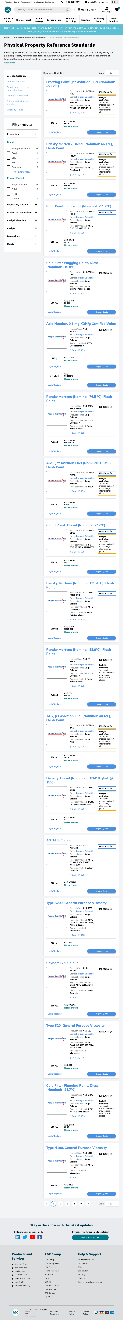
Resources (25, 2)
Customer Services (86, 1259)
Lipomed (49, 1296)
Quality (17, 2)
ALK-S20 (87, 1031)
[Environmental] (12, 1275)
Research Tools (21, 1264)
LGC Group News (52, 1263)
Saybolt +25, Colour (62, 963)
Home (7, 37)
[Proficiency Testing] (12, 1286)
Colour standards (16, 81)
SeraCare (49, 1274)
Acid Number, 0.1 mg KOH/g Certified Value (81, 324)
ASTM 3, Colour (58, 840)
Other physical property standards (19, 103)
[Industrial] (12, 1282)
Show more (24, 171)
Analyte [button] (22, 228)
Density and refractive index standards (18, 88)
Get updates (88, 1237)
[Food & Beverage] (12, 1271)
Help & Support (37, 2)
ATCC (47, 1278)
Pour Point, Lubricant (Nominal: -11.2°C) (78, 206)
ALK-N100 (87, 1153)
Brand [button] (22, 142)
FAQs (80, 1267)
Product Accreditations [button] (22, 212)
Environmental (21, 1275)
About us (8, 2)
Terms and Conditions (54, 1312)
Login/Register (55, 132)
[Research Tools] (12, 1264)
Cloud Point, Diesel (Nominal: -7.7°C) (75, 525)
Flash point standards (18, 95)
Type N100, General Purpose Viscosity (76, 1148)
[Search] (67, 9)
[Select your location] (115, 2)
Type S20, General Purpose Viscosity (75, 1025)
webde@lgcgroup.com (98, 2)
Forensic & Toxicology (23, 1278)
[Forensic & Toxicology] (12, 1278)
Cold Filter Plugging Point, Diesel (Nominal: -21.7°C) (73, 1087)
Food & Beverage (22, 1271)
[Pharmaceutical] (12, 1268)
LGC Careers (50, 1267)
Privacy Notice (72, 1312)
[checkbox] (8, 148)
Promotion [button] (22, 134)
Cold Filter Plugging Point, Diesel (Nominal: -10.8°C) (73, 265)
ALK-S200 (87, 908)
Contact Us (83, 1263)
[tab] (22, 134)
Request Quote (102, 132)
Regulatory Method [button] (22, 204)
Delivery (81, 1274)
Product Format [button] (22, 178)
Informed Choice (52, 1285)
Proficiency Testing (22, 1285)
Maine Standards (52, 1271)
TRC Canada (50, 1293)
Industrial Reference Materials (29, 37)
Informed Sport (51, 1289)
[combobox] (43, 10)
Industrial (19, 1282)
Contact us (49, 2)
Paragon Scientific (84, 97)
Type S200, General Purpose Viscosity (76, 903)
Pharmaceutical (21, 1267)
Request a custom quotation (90, 1282)
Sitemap (81, 1278)
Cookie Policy (86, 1312)
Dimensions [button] (22, 236)
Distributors (83, 1271)
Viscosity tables (15, 109)
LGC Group (49, 1259)
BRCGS (48, 1282)
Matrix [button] (22, 244)
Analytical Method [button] (22, 220)
